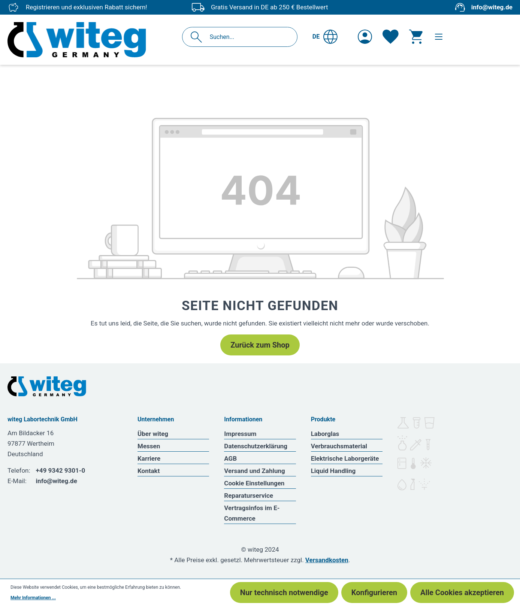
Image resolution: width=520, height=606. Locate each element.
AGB (230, 458)
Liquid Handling (333, 471)
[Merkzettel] (390, 36)
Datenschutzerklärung (255, 446)
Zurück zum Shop (259, 344)
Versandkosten (326, 560)
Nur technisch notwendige (284, 592)
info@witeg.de (492, 7)
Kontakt (148, 471)
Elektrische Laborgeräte (345, 458)
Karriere (148, 458)
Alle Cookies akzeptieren (462, 592)
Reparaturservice (248, 495)
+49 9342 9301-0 (60, 470)
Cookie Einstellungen (254, 483)
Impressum (240, 433)
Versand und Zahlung (254, 471)
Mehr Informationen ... (33, 597)
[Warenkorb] (416, 36)
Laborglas (325, 433)
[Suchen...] (248, 37)
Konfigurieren (374, 592)
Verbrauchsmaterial (339, 446)
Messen (148, 446)
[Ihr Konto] (365, 36)
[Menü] (438, 36)
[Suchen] (198, 37)
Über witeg (152, 433)
